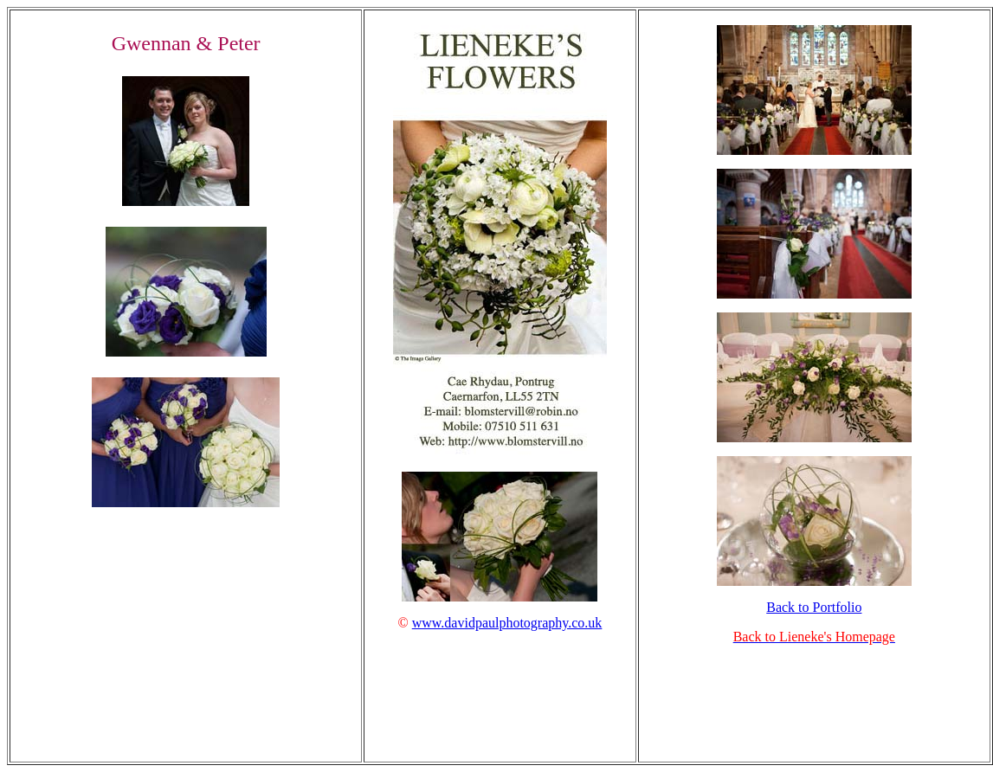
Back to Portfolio (813, 607)
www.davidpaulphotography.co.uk (507, 622)
